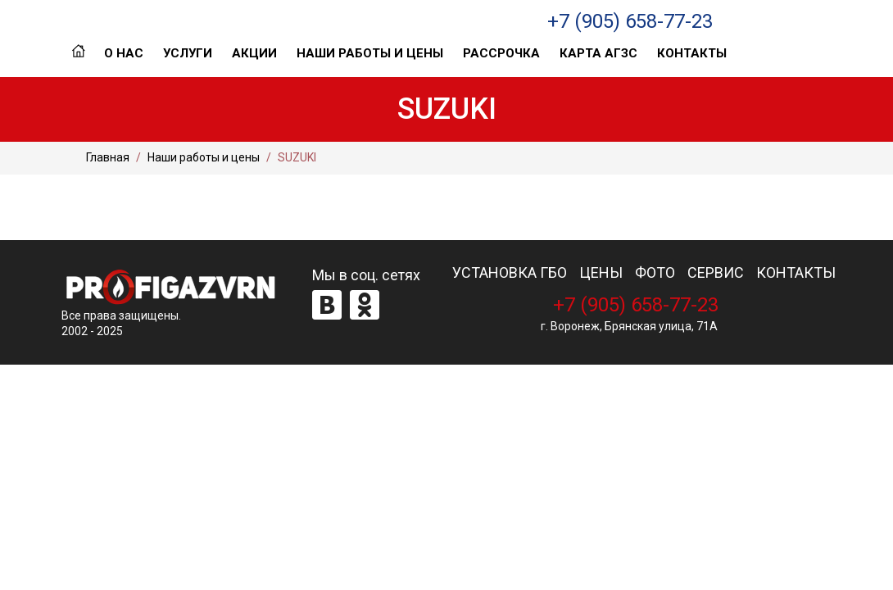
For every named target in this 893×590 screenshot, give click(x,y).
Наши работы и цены (370, 53)
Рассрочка (501, 53)
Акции (254, 53)
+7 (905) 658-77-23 (630, 21)
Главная (78, 53)
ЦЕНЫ (601, 273)
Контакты (692, 53)
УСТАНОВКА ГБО (509, 273)
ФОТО (655, 273)
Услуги (187, 53)
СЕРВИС (715, 273)
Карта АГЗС (598, 53)
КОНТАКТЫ (796, 273)
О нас (123, 53)
